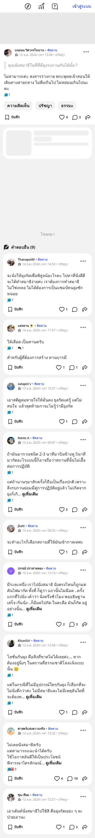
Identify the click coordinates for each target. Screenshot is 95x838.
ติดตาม (52, 51)
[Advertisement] (47, 29)
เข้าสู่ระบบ (81, 6)
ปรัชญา (45, 106)
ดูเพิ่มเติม (30, 494)
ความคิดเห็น (18, 106)
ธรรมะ (67, 106)
